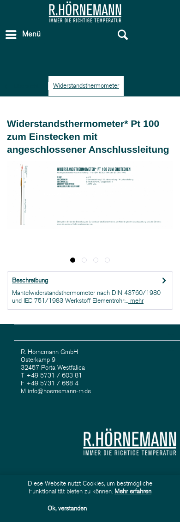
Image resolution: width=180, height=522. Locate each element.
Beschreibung (30, 280)
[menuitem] (45, 34)
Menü (23, 33)
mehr (136, 301)
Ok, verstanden (67, 508)
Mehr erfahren (132, 491)
